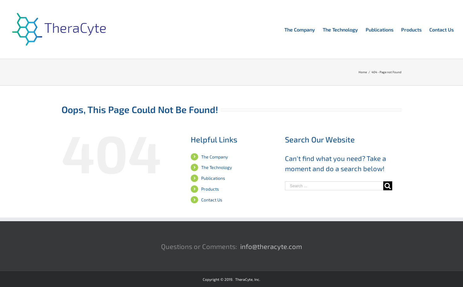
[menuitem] (303, 29)
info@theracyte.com (271, 246)
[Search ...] (334, 185)
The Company (214, 156)
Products (210, 189)
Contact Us (211, 199)
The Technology (216, 167)
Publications (213, 178)
